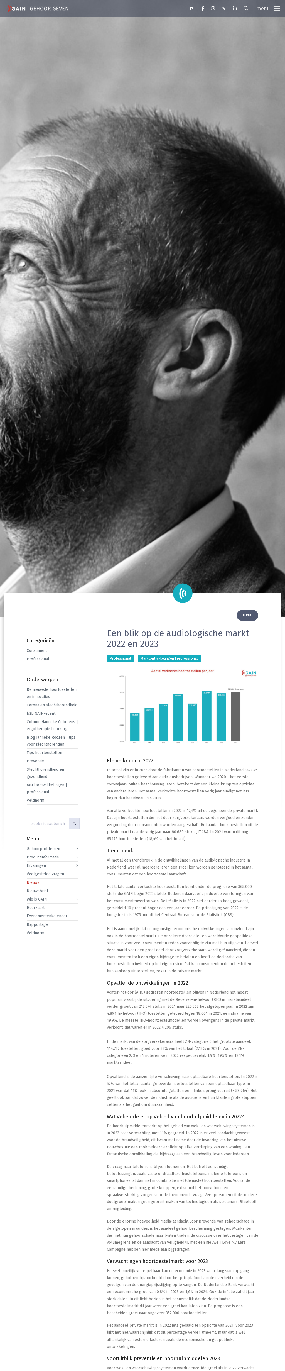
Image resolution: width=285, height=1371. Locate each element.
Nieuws (33, 882)
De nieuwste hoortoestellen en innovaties (52, 693)
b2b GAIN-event (41, 713)
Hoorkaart (36, 907)
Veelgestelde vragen (45, 874)
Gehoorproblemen (43, 848)
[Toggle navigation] (268, 9)
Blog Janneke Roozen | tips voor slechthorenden (51, 741)
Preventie (35, 761)
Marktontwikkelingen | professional (47, 788)
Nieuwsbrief (37, 891)
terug (247, 615)
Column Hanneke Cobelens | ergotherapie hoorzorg (52, 725)
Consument (37, 650)
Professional (38, 659)
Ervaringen (36, 865)
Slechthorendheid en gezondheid (45, 773)
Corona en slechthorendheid (52, 705)
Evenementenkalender (47, 916)
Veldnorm (35, 800)
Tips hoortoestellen (44, 752)
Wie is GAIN (37, 899)
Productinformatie (43, 857)
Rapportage (37, 924)
